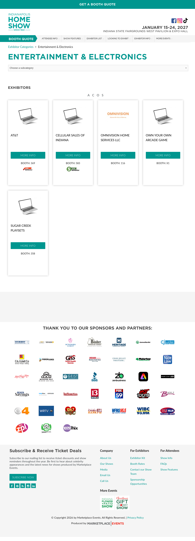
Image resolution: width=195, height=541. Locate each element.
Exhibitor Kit (137, 457)
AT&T (14, 135)
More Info (28, 155)
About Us (105, 457)
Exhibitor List (94, 38)
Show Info (166, 457)
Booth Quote (21, 39)
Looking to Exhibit (118, 38)
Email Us (105, 475)
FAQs (163, 463)
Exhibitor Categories (20, 47)
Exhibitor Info (142, 38)
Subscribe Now (23, 477)
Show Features (72, 38)
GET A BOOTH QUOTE (97, 4)
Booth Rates (137, 463)
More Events (163, 38)
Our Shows (106, 463)
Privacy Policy (135, 517)
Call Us (104, 480)
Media (104, 469)
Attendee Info (49, 38)
